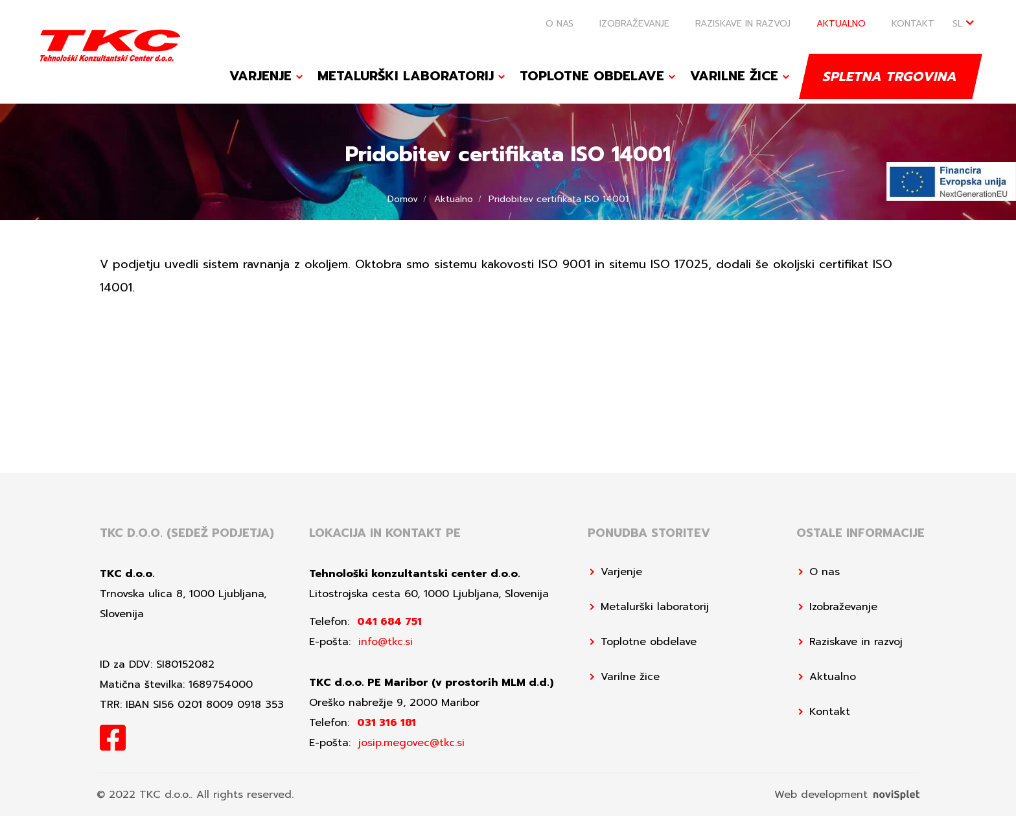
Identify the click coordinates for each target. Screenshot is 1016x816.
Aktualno (841, 23)
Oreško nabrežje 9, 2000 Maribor (394, 702)
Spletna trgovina (891, 75)
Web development (846, 794)
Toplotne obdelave (592, 75)
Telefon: (365, 622)
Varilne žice (734, 75)
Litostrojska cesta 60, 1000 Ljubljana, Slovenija (429, 594)
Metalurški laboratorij (406, 75)
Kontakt (913, 23)
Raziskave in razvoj (743, 23)
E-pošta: (361, 642)
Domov (402, 199)
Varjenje (260, 75)
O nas (559, 23)
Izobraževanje (634, 23)
